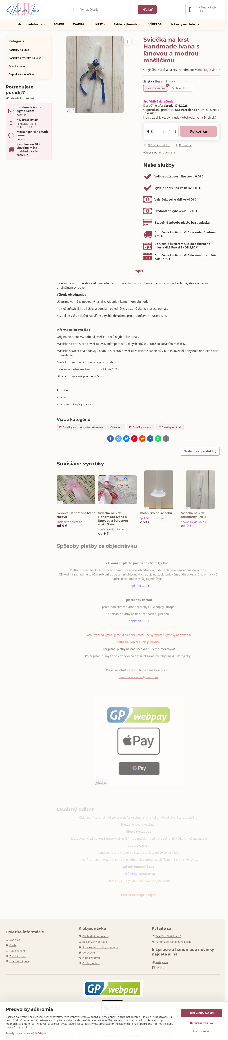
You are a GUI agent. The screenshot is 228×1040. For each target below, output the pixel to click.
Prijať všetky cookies (201, 1013)
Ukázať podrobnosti (201, 1031)
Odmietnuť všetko (201, 1023)
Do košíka (198, 131)
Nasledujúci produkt (199, 451)
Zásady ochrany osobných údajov (26, 1033)
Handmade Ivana (164, 152)
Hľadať (147, 10)
